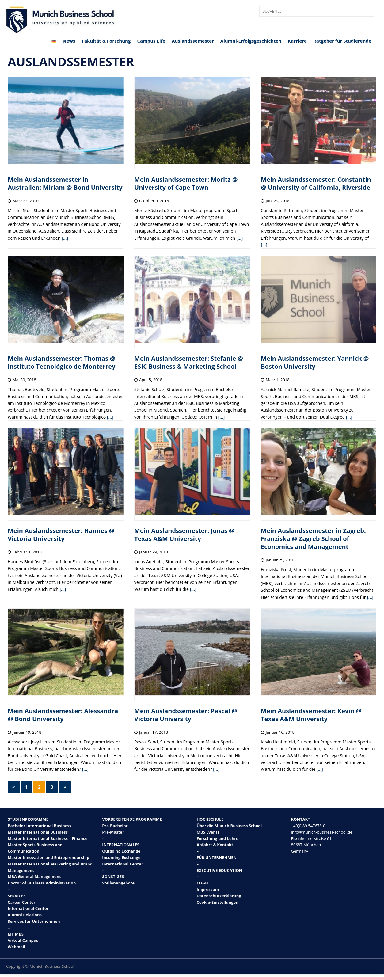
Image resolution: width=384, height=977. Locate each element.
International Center (28, 908)
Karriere (297, 41)
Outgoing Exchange (121, 851)
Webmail (16, 946)
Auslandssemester (193, 41)
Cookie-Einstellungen (217, 902)
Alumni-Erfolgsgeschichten (250, 41)
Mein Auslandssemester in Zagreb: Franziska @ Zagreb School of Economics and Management (313, 539)
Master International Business (38, 832)
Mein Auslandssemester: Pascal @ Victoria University (185, 715)
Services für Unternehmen (34, 921)
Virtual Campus (23, 940)
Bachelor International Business (39, 825)
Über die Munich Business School (229, 825)
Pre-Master (113, 832)
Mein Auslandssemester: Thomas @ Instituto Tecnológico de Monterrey (61, 362)
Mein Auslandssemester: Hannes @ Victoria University (61, 535)
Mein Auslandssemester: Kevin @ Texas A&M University (311, 715)
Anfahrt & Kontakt (214, 844)
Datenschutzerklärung (218, 896)
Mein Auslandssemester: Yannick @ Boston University (315, 362)
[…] (65, 238)
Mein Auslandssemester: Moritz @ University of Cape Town (186, 183)
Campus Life (151, 41)
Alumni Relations (25, 915)
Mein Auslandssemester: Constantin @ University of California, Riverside (316, 183)
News (69, 41)
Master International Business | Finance (47, 838)
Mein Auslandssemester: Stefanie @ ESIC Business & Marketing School (188, 362)
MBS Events (207, 832)
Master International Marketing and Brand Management (50, 867)
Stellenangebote (118, 883)
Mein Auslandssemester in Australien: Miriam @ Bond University (65, 183)
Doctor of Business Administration (42, 883)
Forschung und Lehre (217, 838)
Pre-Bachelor (114, 825)
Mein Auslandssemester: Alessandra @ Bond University (63, 715)
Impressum (207, 889)
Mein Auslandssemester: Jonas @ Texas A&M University (184, 535)
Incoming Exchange (121, 857)
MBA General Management (34, 876)
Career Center (21, 902)
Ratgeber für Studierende (342, 41)
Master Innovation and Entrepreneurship (48, 857)
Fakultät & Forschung (106, 41)
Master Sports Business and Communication (35, 848)
